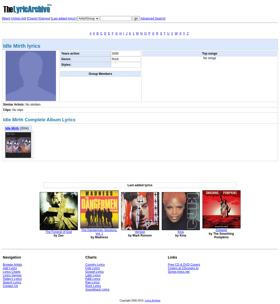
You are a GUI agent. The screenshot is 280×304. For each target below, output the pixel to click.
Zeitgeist (221, 230)
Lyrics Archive (152, 300)
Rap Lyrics (92, 282)
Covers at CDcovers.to (183, 268)
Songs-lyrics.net (178, 272)
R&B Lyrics (92, 279)
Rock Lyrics (93, 286)
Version (140, 232)
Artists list (18, 18)
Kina (181, 232)
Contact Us (10, 286)
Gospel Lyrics (94, 272)
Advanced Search (152, 18)
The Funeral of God (58, 232)
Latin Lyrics (93, 275)
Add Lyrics (10, 268)
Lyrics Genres (12, 275)
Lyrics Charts (12, 272)
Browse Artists (12, 264)
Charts (32, 18)
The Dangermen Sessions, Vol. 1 (99, 231)
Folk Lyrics (92, 268)
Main (6, 18)
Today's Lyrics (12, 279)
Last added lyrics (63, 18)
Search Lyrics (12, 282)
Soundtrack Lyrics (97, 289)
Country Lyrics (95, 264)
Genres (44, 18)
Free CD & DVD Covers (184, 264)
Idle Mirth (12, 128)
